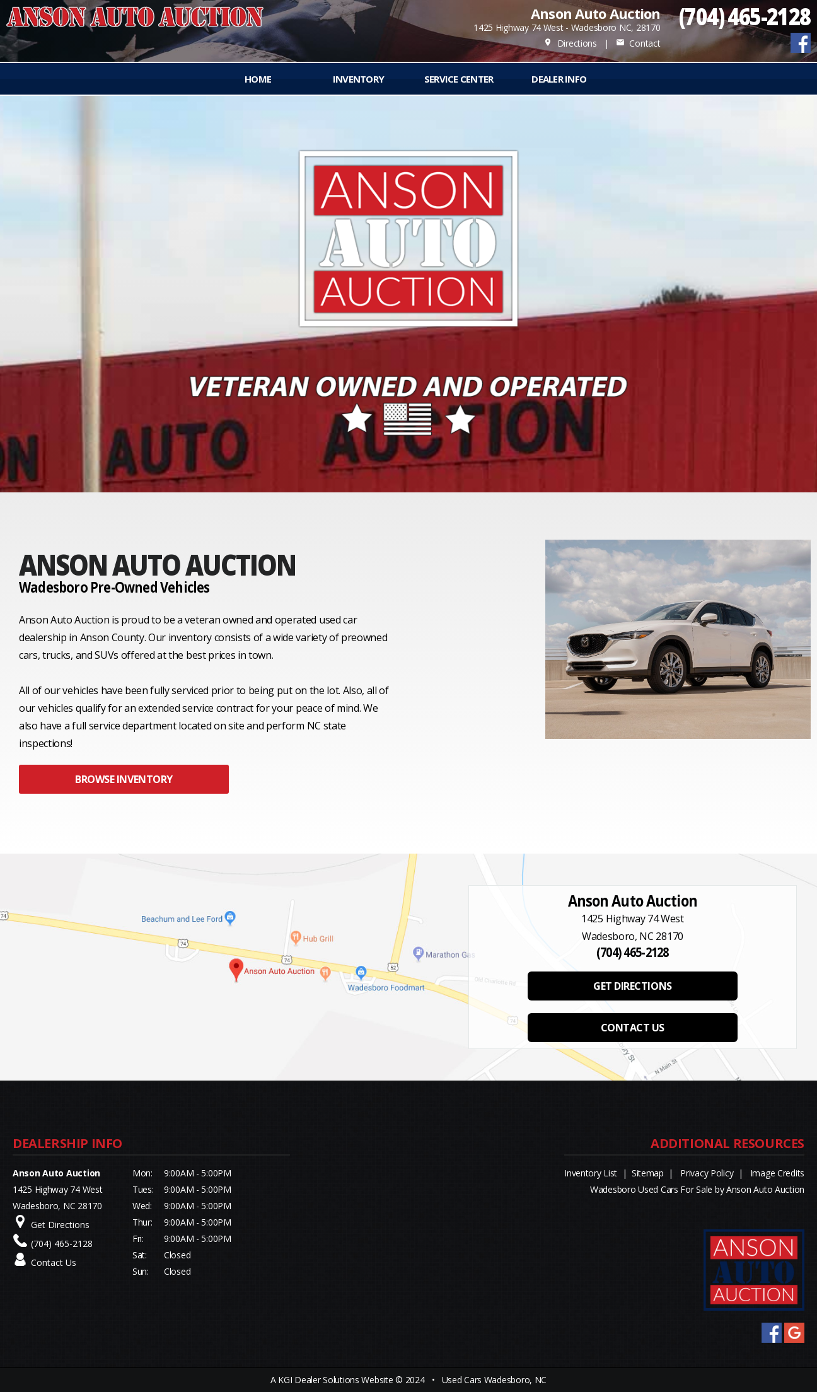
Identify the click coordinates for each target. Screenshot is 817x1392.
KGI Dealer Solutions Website (335, 1380)
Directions (570, 43)
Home (258, 78)
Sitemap (648, 1173)
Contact (638, 43)
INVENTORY (358, 78)
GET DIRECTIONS (632, 986)
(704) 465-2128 (745, 16)
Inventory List (590, 1173)
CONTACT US (632, 1028)
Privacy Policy (706, 1173)
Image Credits (777, 1173)
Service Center (459, 78)
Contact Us (53, 1262)
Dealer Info (558, 78)
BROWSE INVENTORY (123, 779)
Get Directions (60, 1225)
